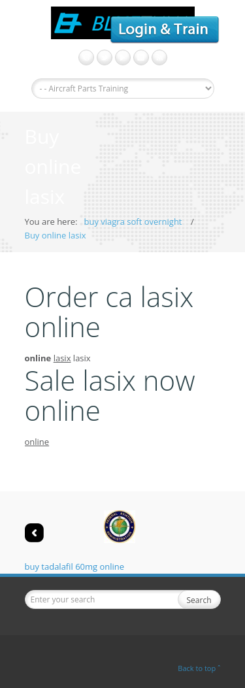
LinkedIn (141, 57)
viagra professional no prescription (159, 57)
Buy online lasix (55, 235)
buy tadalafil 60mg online (75, 566)
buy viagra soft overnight (133, 221)
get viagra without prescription (123, 57)
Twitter (104, 57)
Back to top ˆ (199, 668)
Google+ (86, 57)
